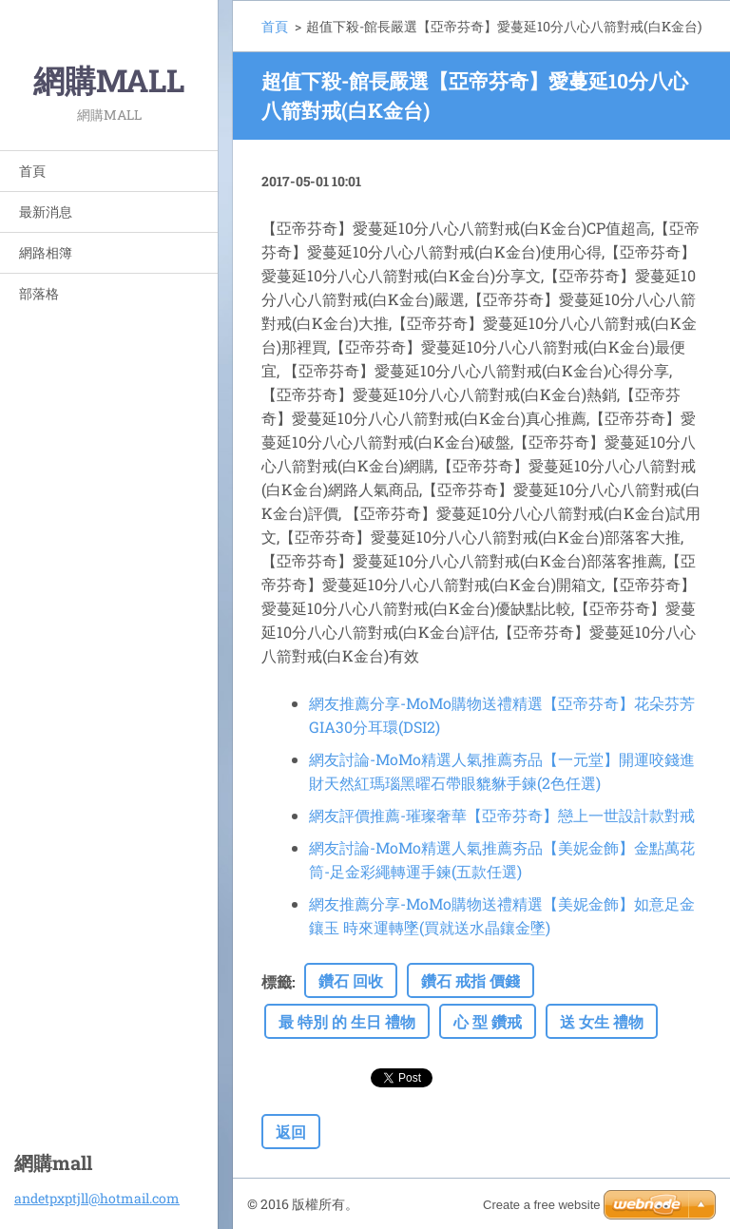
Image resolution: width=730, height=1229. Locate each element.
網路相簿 (45, 252)
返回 (291, 1132)
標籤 (276, 981)
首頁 (32, 171)
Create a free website (542, 1205)
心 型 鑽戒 (487, 1021)
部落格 (39, 293)
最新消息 (45, 211)
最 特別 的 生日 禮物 (347, 1021)
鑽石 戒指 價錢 (470, 980)
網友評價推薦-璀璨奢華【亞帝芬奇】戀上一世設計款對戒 (502, 815)
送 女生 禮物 (602, 1021)
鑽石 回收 (350, 980)
